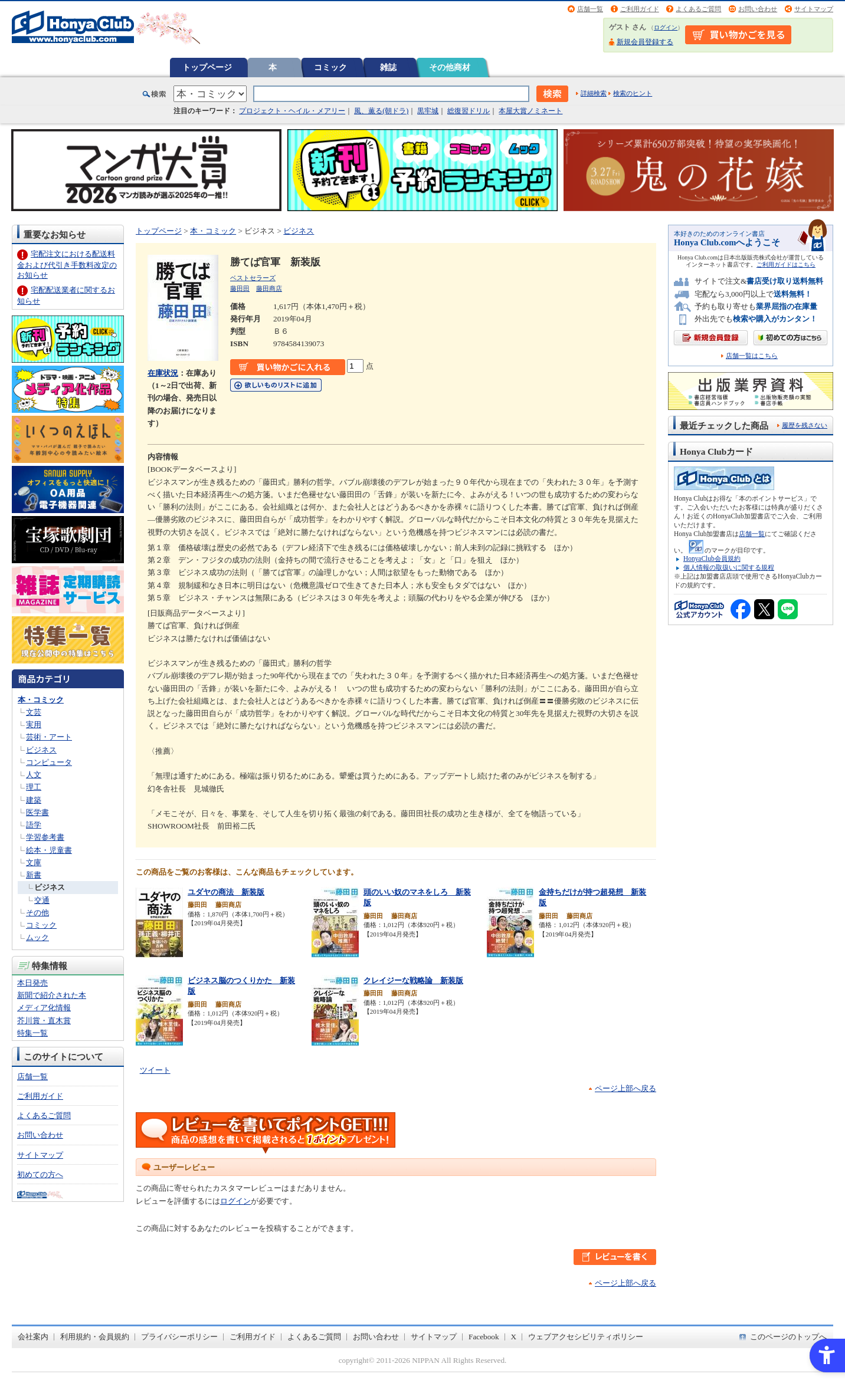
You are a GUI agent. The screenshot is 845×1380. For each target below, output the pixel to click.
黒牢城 (427, 111)
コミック (330, 67)
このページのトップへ (788, 1336)
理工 (33, 787)
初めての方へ (40, 1174)
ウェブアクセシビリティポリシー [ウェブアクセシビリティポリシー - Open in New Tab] (585, 1336)
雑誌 (388, 67)
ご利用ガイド (639, 8)
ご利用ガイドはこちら (785, 264)
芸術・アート (49, 736)
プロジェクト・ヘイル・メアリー (292, 111)
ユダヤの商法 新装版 (226, 892)
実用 (33, 724)
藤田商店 (269, 288)
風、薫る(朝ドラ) (381, 111)
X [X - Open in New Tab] (514, 1336)
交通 (42, 900)
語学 (33, 824)
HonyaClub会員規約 (712, 558)
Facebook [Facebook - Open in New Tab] (484, 1336)
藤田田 (240, 288)
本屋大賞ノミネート (530, 111)
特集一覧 (32, 1033)
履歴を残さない (804, 425)
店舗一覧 (590, 8)
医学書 (37, 812)
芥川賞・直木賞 (44, 1020)
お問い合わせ (757, 8)
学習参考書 (45, 837)
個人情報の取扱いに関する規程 (728, 567)
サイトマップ (813, 8)
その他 (37, 912)
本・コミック (41, 699)
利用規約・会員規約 (94, 1336)
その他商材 (449, 67)
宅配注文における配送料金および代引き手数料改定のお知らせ (67, 264)
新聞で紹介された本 (51, 995)
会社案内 (33, 1336)
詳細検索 (594, 93)
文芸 (33, 712)
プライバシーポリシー (179, 1336)
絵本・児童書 (49, 850)
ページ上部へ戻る (625, 1088)
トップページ (207, 67)
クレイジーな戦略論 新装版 (413, 980)
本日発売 (32, 982)
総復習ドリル (468, 111)
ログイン (665, 27)
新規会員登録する (645, 42)
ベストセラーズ (253, 277)
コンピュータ (49, 762)
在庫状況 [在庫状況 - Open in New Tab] (163, 373)
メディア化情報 (44, 1007)
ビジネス (41, 749)
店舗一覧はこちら (752, 356)
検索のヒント (632, 93)
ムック (37, 937)
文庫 (33, 862)
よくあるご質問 (698, 8)
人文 (33, 774)
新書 (33, 874)
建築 (33, 800)
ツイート (155, 1070)
